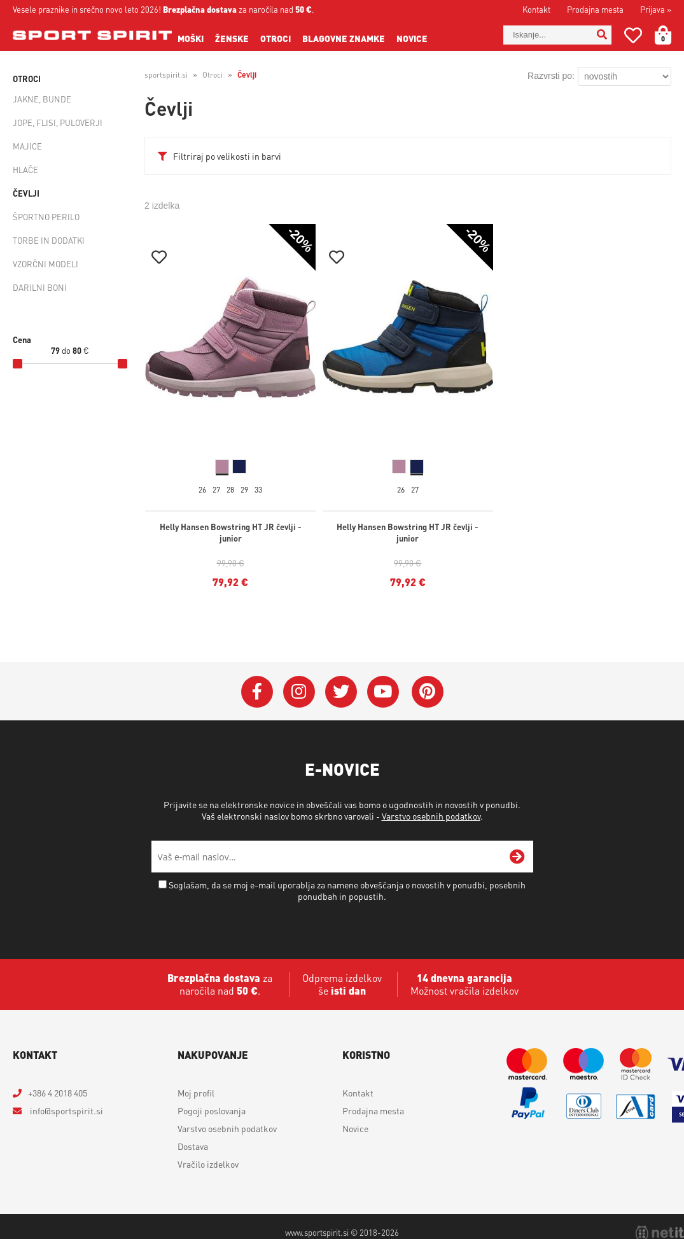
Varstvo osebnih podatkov (431, 816)
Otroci (275, 38)
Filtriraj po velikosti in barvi (227, 156)
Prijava (655, 9)
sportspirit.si (166, 75)
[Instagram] (299, 692)
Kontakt (536, 9)
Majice (27, 146)
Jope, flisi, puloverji (57, 122)
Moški (191, 38)
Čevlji (26, 193)
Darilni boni (40, 287)
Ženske (232, 38)
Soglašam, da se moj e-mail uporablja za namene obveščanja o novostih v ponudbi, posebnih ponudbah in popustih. (347, 890)
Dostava (193, 1146)
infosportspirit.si (65, 1110)
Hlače (25, 169)
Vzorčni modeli (45, 263)
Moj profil (196, 1092)
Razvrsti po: (551, 76)
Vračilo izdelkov (208, 1164)
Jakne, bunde (42, 99)
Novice (412, 38)
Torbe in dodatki (49, 240)
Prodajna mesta (595, 9)
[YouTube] (383, 692)
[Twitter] (341, 692)
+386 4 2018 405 (57, 1092)
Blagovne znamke (343, 38)
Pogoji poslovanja (212, 1110)
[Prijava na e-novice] (517, 856)
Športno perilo (46, 216)
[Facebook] (257, 692)
